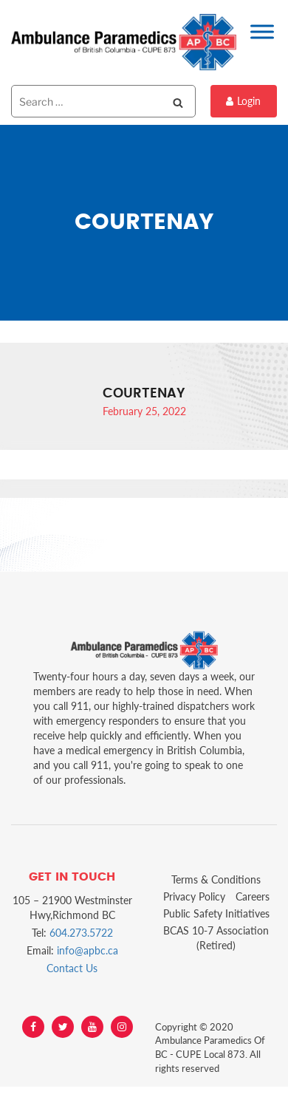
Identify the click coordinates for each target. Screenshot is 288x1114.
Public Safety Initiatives (216, 913)
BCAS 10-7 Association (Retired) (216, 937)
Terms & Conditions (216, 879)
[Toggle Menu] (262, 31)
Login (243, 101)
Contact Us (72, 968)
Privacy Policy (194, 896)
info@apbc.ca (87, 950)
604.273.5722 (81, 932)
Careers (253, 896)
